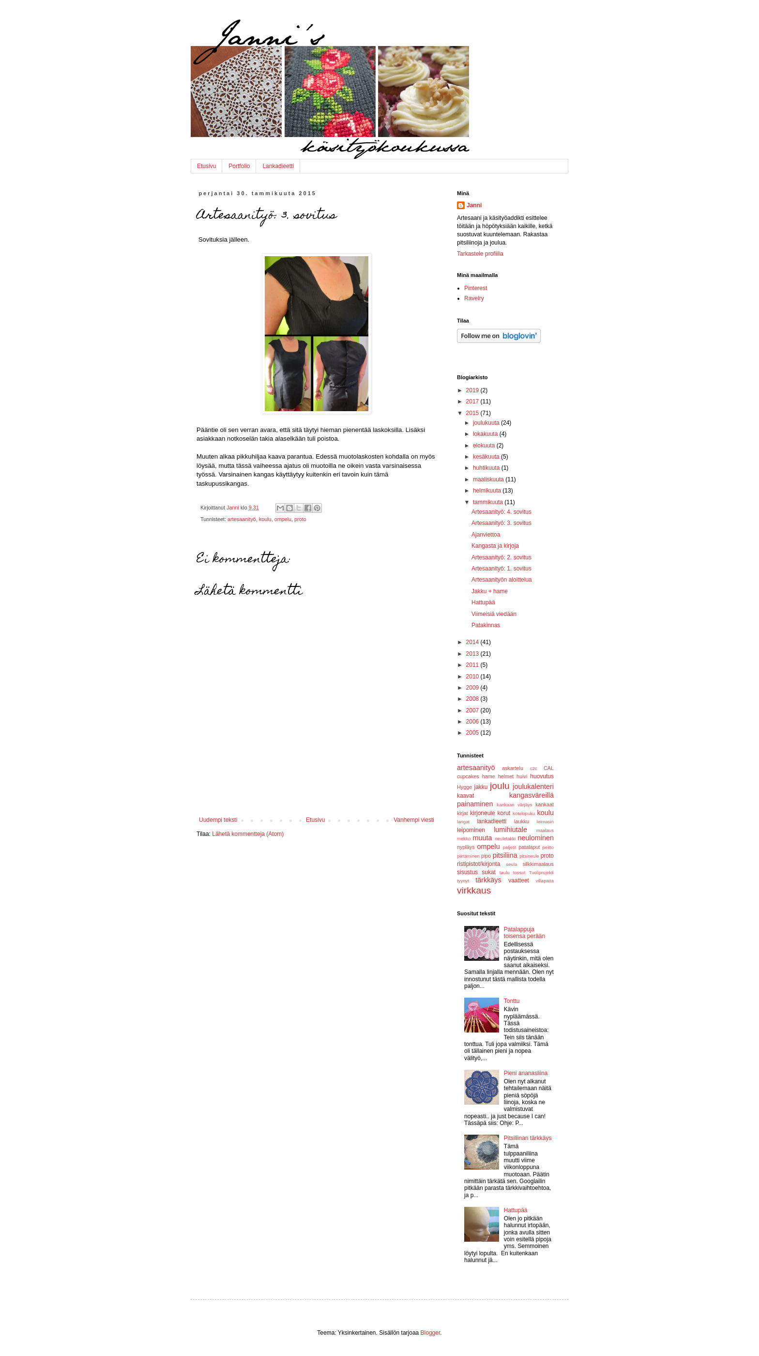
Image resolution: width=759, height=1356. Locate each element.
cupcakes (468, 776)
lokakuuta (486, 434)
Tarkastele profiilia (480, 253)
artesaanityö (242, 519)
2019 (473, 390)
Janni (474, 205)
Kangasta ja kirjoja (495, 545)
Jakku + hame (489, 591)
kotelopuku (524, 813)
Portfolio (239, 166)
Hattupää (483, 602)
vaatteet (518, 880)
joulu (500, 786)
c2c (533, 768)
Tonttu (512, 1001)
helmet (506, 776)
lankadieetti (491, 821)
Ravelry (474, 298)
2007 (473, 710)
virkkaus (474, 890)
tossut (519, 872)
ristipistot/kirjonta (478, 864)
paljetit (509, 847)
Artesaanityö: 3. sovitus (501, 523)
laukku (521, 821)
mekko (464, 838)
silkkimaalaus (538, 864)
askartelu (512, 768)
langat (463, 821)
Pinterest (475, 288)
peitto (548, 847)
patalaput (529, 847)
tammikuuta (488, 502)
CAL (549, 768)
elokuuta (485, 445)
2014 (473, 642)
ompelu (282, 519)
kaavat (465, 795)
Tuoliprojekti (541, 872)
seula (511, 864)
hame (488, 776)
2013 (473, 653)
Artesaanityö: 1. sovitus (501, 568)
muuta (482, 838)
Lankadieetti (278, 166)
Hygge (464, 787)
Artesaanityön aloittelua (501, 579)
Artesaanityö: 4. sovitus (501, 511)
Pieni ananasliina (526, 1073)
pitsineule (529, 856)
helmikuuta (487, 490)
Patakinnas (485, 625)
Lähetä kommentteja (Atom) (248, 834)
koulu (265, 519)
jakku (480, 787)
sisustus (467, 872)
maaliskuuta (489, 479)
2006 (473, 721)
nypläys (466, 847)
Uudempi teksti (218, 820)
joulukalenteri (533, 786)
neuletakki (505, 838)
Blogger (430, 1332)
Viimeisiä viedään (493, 614)
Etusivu (206, 166)
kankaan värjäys (514, 804)
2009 (473, 687)
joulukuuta (487, 422)
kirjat (462, 813)
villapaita (545, 880)
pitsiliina (505, 855)
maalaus (545, 830)
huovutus (542, 776)
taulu (505, 872)
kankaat (544, 804)
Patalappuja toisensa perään (524, 933)
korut (504, 813)
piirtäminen (468, 856)
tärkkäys (488, 880)
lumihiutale (510, 829)
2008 (473, 698)
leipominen (471, 830)
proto (300, 519)
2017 (473, 401)
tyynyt (463, 880)
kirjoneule (482, 813)
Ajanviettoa (485, 534)
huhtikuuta (487, 467)
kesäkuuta (487, 456)
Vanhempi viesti (414, 820)
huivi (521, 776)
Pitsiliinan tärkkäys (528, 1138)
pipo (486, 856)
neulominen (536, 838)
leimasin (545, 821)
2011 (473, 665)
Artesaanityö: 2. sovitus (501, 557)
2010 (473, 676)
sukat (489, 872)
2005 (473, 732)
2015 (473, 413)
